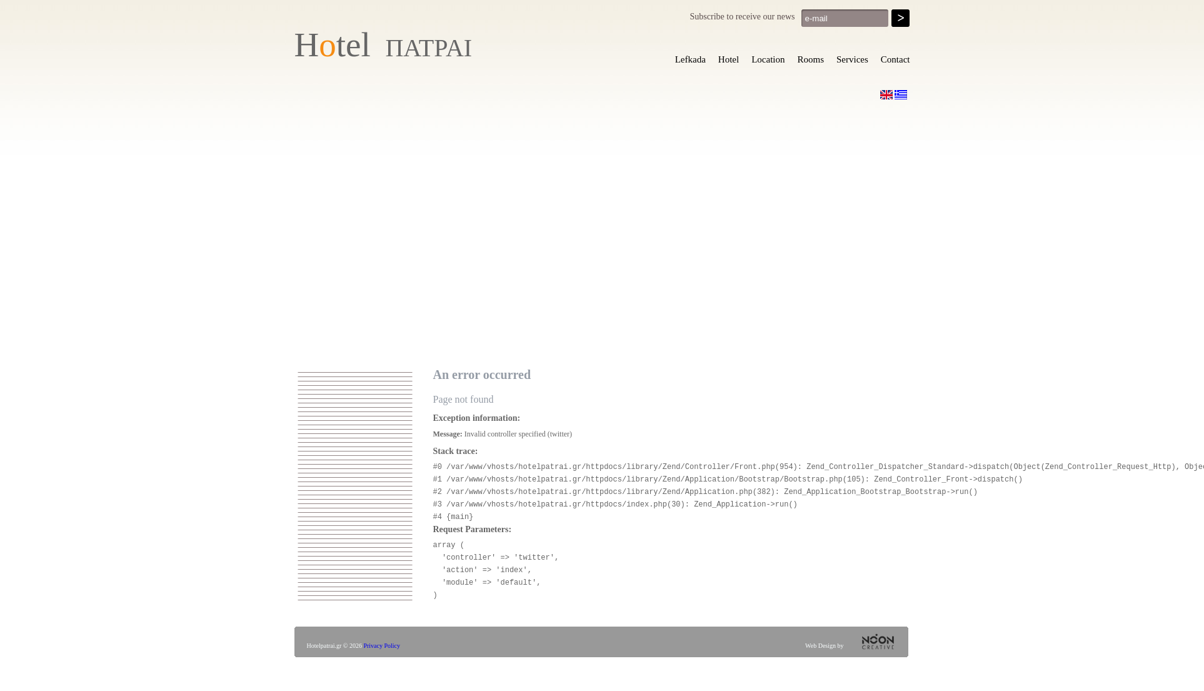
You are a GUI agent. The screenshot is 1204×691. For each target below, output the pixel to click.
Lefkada (690, 59)
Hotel (728, 59)
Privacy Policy (381, 645)
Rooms (811, 59)
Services (852, 59)
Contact (895, 59)
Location (768, 59)
